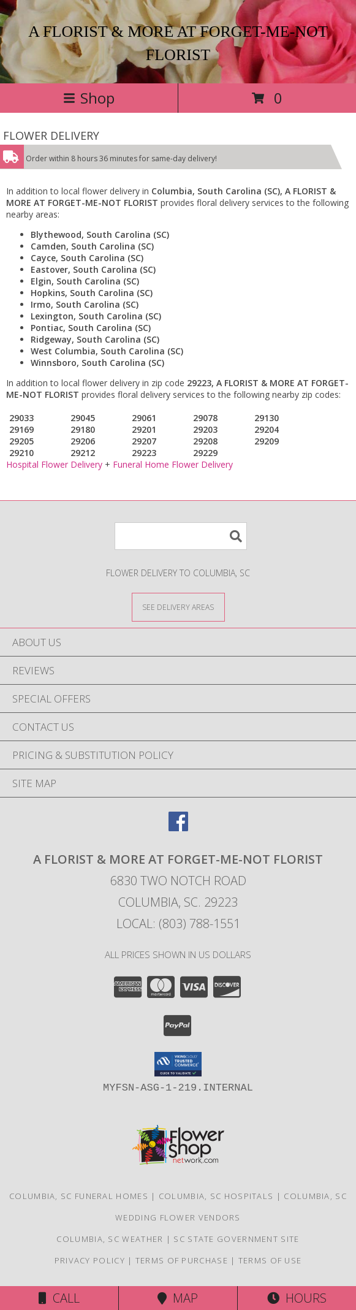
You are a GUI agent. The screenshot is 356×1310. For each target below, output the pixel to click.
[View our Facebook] (178, 827)
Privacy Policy (90, 1260)
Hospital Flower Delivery (54, 464)
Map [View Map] (177, 1298)
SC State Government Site (236, 1238)
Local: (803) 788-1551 (178, 923)
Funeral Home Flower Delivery (173, 464)
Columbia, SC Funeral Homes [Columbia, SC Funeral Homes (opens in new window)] (78, 1195)
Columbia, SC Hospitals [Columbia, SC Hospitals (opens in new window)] (216, 1195)
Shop (89, 98)
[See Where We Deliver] (178, 606)
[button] (178, 1064)
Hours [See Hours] (297, 1298)
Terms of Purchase (181, 1260)
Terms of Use (270, 1260)
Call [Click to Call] (59, 1298)
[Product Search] (181, 536)
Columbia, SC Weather (109, 1238)
